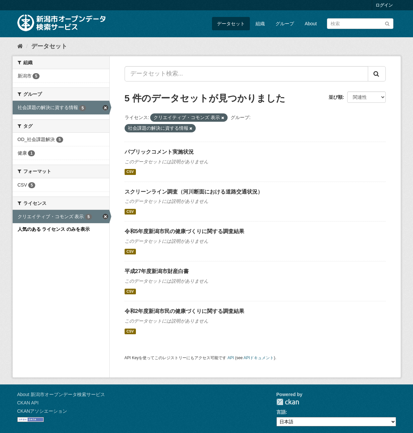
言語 (281, 412)
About (311, 23)
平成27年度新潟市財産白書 (157, 271)
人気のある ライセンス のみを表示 (54, 229)
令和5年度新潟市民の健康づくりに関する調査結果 (185, 231)
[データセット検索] (360, 23)
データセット (231, 23)
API (231, 358)
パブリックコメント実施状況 (159, 152)
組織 (260, 23)
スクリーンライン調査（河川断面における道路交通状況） (194, 192)
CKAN (287, 401)
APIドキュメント (259, 358)
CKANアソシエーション (42, 411)
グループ (284, 23)
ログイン (384, 5)
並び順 (336, 97)
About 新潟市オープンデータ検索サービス (61, 394)
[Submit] (387, 23)
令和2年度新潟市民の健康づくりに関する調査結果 (185, 311)
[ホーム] (20, 46)
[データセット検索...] (246, 73)
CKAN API (28, 402)
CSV (130, 172)
